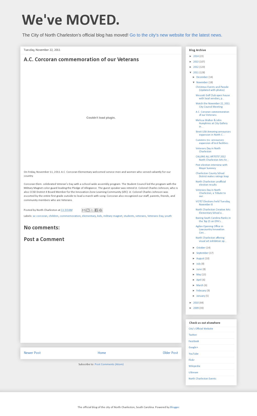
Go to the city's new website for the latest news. (176, 35)
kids (99, 216)
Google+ (193, 347)
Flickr (191, 360)
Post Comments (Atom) (109, 364)
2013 (196, 62)
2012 (196, 67)
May (199, 274)
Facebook (194, 341)
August (200, 258)
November (202, 82)
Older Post (170, 353)
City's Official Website (201, 329)
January (201, 296)
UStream (193, 372)
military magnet (112, 216)
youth (168, 216)
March (200, 285)
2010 (196, 303)
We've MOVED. (71, 21)
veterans (141, 216)
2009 (196, 308)
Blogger (174, 407)
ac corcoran (40, 216)
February (201, 290)
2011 (196, 72)
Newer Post (32, 353)
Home (102, 353)
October (201, 248)
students (129, 216)
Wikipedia (194, 366)
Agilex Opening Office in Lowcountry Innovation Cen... (210, 229)
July (198, 264)
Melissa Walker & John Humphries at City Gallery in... (211, 123)
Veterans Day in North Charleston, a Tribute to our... (211, 193)
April (199, 280)
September (202, 253)
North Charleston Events (202, 378)
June (199, 269)
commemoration (70, 216)
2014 (196, 56)
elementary (89, 216)
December (202, 77)
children (53, 216)
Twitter (193, 335)
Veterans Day (155, 216)
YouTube (194, 354)
